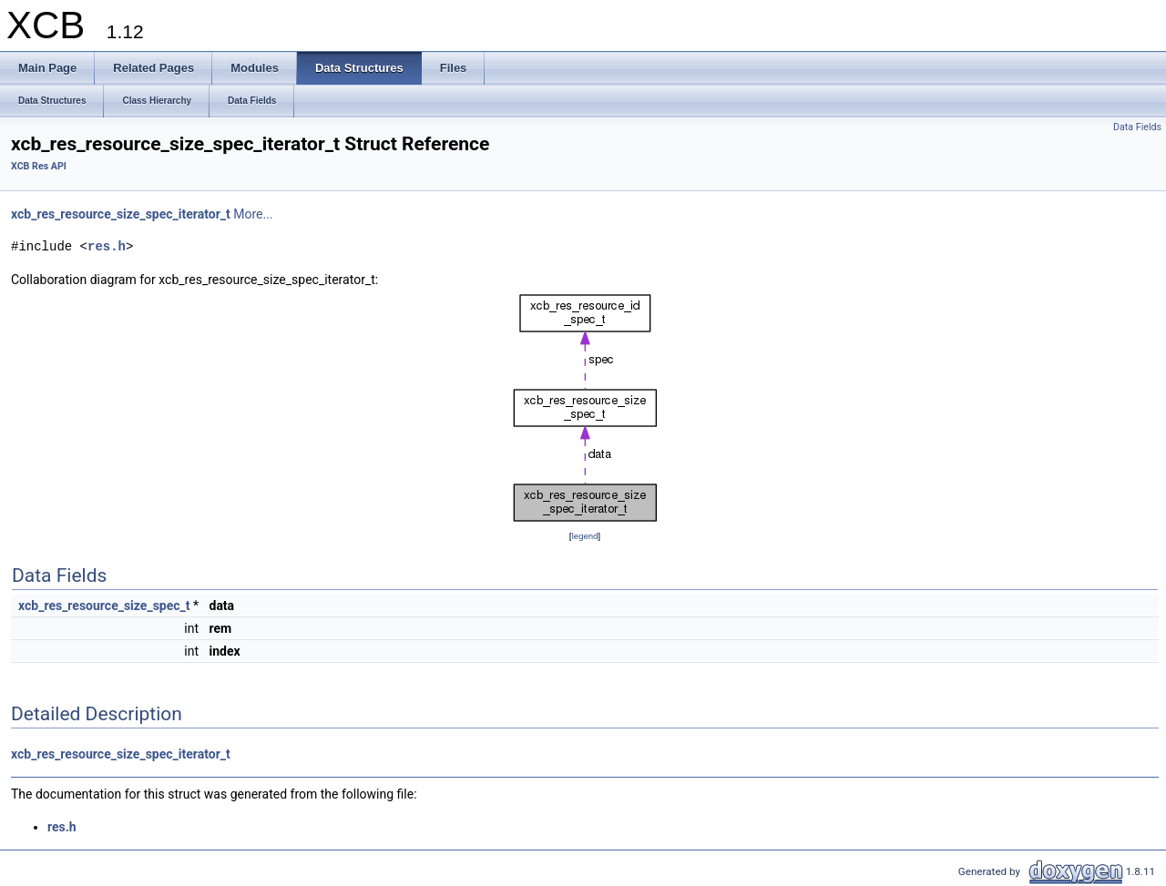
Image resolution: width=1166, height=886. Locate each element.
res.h (106, 246)
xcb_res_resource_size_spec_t (104, 605)
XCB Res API (38, 166)
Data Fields (1137, 127)
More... (252, 214)
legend (584, 536)
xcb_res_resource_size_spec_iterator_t (120, 214)
